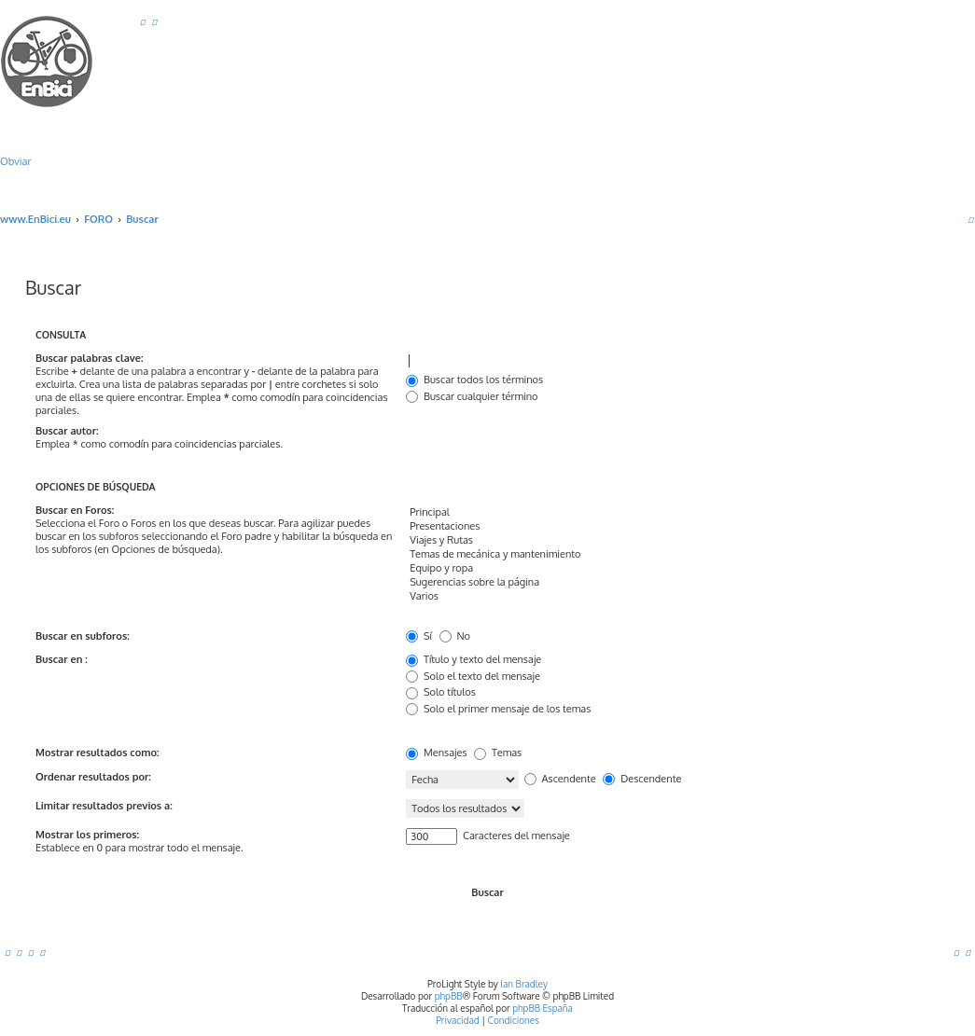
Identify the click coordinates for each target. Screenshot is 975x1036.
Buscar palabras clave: (89, 358)
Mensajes (436, 752)
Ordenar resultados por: (93, 776)
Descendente (642, 778)
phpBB (449, 995)
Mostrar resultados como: (97, 752)
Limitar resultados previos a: (104, 805)
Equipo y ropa (673, 568)
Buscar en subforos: (82, 635)
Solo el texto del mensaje (473, 676)
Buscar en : (61, 659)
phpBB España (542, 1008)
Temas (498, 752)
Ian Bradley (524, 983)
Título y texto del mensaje (473, 659)
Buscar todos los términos (474, 379)
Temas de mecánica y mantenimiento (673, 554)
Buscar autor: (66, 430)
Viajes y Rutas (673, 540)
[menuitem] (143, 21)
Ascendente (560, 778)
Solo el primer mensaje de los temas (498, 708)
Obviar (15, 161)
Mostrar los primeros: (87, 834)
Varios (673, 596)
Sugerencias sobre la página (673, 582)
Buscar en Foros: (74, 510)
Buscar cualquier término (471, 396)
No (454, 635)
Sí (419, 635)
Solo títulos (441, 691)
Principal (673, 512)
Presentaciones (673, 526)
